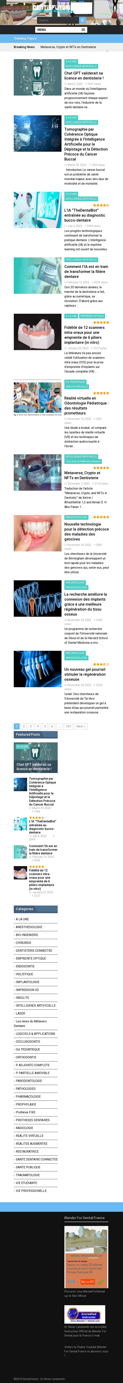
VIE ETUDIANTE (26, 1183)
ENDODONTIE (25, 966)
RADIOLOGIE (24, 1128)
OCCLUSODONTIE (28, 1041)
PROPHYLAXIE (26, 1104)
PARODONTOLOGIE (76, 517)
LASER (20, 1013)
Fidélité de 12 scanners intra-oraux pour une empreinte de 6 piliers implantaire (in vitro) (41, 880)
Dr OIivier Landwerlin (52, 1379)
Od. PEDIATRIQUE (75, 381)
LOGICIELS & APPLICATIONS (35, 1034)
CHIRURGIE (23, 943)
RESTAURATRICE (27, 1151)
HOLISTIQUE (24, 974)
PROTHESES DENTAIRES (33, 1120)
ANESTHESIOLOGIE (29, 927)
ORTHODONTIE (26, 1057)
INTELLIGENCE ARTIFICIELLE (81, 66)
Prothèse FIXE (25, 1112)
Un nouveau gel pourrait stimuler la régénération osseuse (85, 674)
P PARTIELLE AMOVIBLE (32, 1073)
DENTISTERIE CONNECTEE (34, 950)
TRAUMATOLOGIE (28, 1175)
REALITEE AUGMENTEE (31, 1144)
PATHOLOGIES (26, 1089)
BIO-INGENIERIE (27, 935)
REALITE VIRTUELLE (76, 386)
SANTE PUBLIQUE (28, 1167)
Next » (80, 726)
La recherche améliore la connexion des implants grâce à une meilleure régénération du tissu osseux (85, 604)
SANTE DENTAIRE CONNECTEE (37, 1159)
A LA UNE (71, 61)
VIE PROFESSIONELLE (31, 1191)
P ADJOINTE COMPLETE (32, 1065)
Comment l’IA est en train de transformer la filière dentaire (86, 271)
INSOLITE (22, 998)
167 (68, 726)
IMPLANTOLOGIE (75, 582)
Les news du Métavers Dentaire (83, 461)
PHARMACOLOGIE (28, 1096)
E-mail (96, 1335)
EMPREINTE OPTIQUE (92, 315)
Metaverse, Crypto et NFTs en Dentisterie (68, 47)
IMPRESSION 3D (27, 990)
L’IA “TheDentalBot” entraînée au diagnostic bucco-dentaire (84, 215)
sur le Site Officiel (75, 1296)
